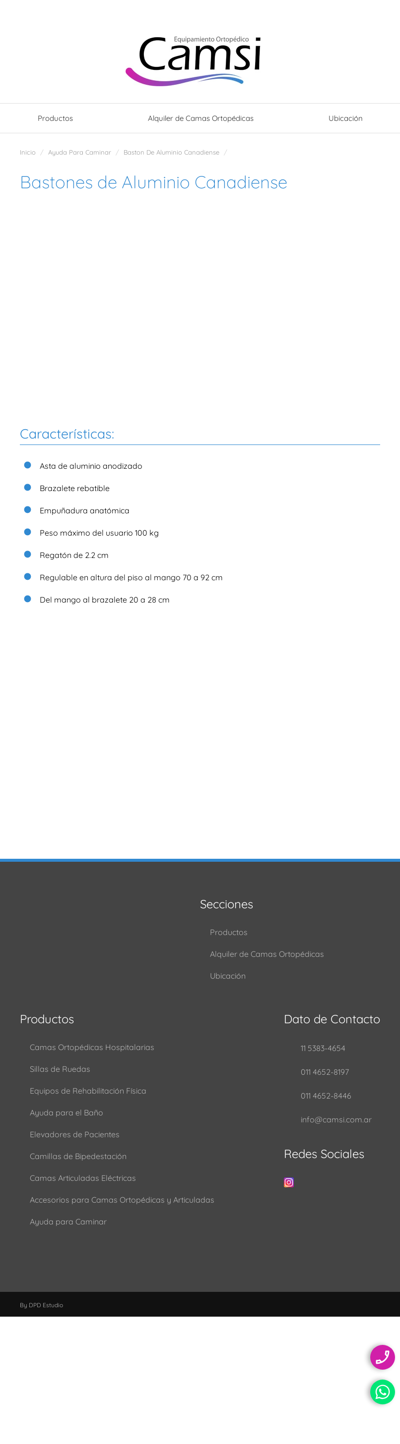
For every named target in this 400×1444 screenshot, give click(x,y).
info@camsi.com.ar (336, 1119)
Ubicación (346, 118)
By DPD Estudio (41, 1305)
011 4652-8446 (326, 1096)
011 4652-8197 (325, 1072)
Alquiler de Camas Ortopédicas (201, 118)
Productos (55, 118)
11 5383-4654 (323, 1048)
